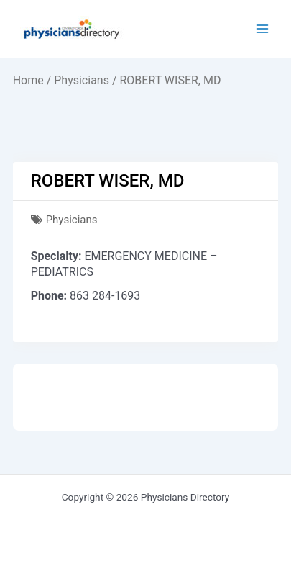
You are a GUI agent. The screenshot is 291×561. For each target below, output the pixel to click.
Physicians (81, 80)
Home (28, 80)
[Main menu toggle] (262, 29)
